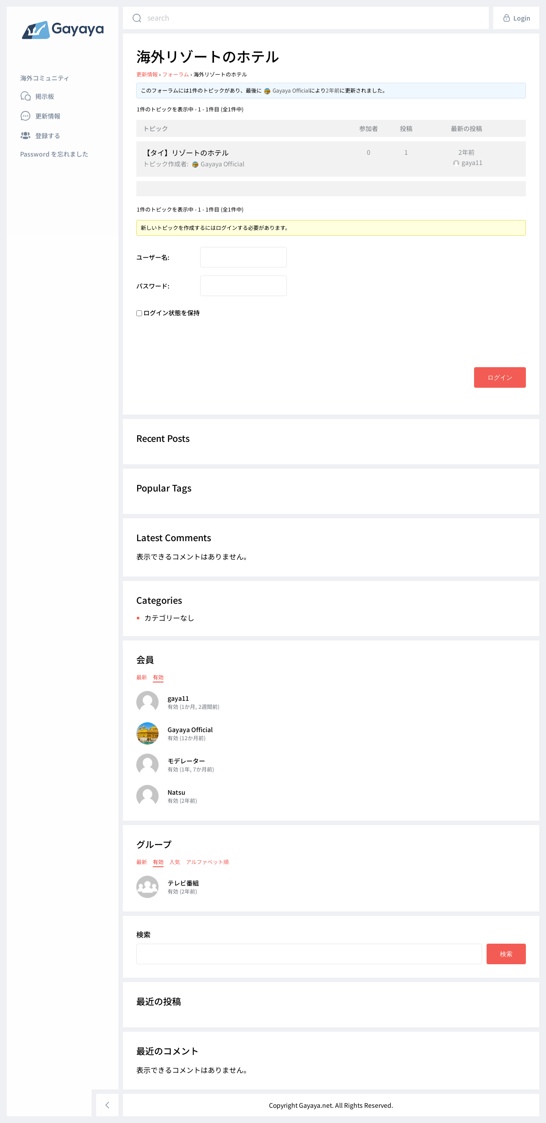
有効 (158, 677)
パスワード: (152, 286)
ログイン (499, 377)
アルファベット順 (207, 861)
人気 (174, 861)
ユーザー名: (152, 257)
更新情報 (147, 74)
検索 (143, 934)
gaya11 (178, 698)
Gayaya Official (190, 729)
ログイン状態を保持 (171, 313)
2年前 (333, 90)
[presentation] (204, 340)
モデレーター (186, 760)
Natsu (176, 792)
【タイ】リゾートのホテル (186, 152)
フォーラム (175, 74)
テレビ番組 (183, 882)
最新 (141, 677)
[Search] (137, 18)
